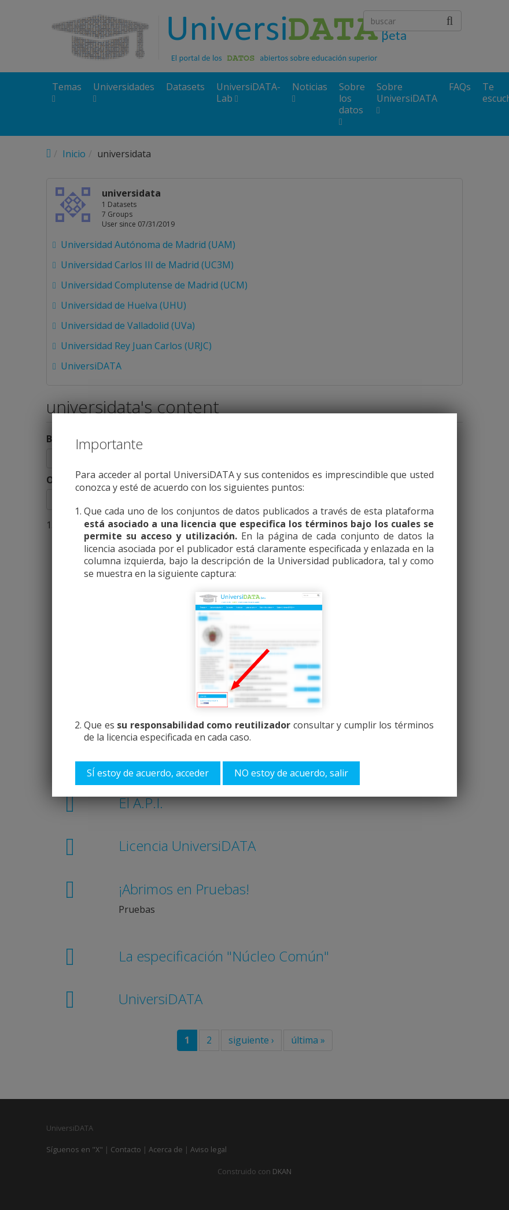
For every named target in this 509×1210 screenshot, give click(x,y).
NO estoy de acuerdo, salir (291, 773)
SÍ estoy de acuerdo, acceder (148, 773)
